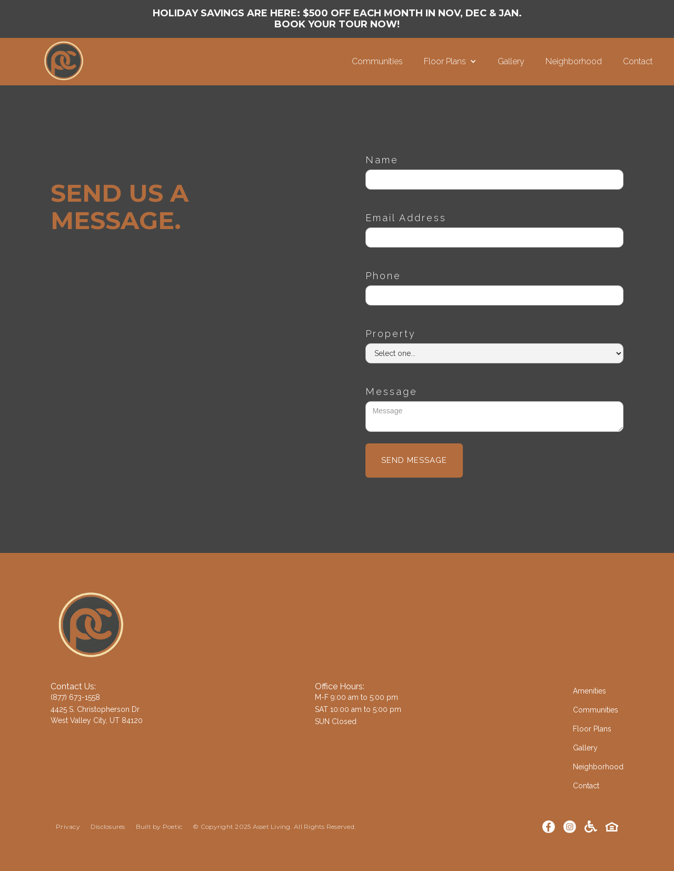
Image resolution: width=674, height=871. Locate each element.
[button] (450, 61)
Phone (383, 275)
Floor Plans (592, 729)
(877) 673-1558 (75, 697)
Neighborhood (574, 61)
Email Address (406, 217)
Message (391, 391)
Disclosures (108, 826)
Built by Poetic (159, 826)
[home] (176, 61)
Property (390, 333)
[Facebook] (548, 826)
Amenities (589, 691)
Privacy (68, 826)
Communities (377, 61)
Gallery (511, 61)
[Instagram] (569, 826)
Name (382, 159)
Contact (638, 61)
